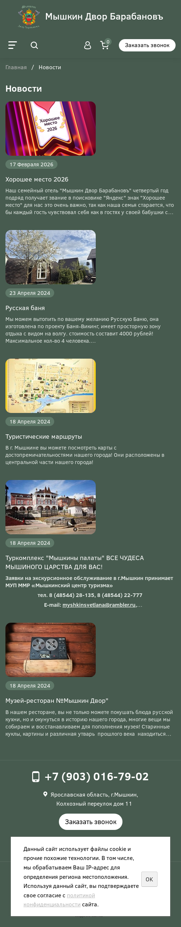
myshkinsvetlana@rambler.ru (99, 604)
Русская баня (25, 307)
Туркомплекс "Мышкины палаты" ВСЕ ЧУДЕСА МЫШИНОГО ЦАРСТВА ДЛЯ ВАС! (74, 562)
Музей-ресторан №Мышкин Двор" (56, 700)
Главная (16, 67)
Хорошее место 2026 (36, 179)
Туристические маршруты (43, 436)
